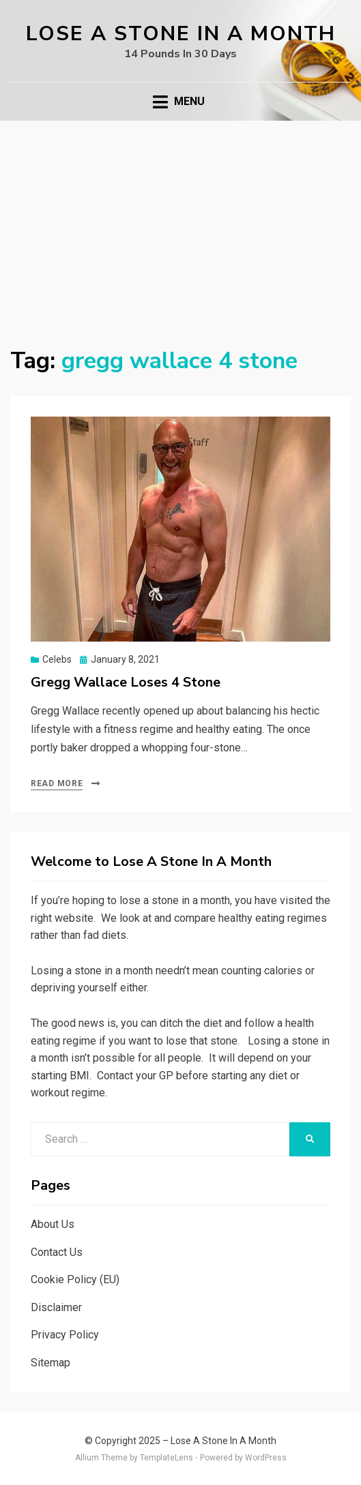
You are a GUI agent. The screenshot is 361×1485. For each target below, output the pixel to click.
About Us (52, 1224)
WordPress (266, 1457)
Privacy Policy (65, 1334)
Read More (57, 783)
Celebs (57, 659)
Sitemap (50, 1362)
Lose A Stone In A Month (181, 34)
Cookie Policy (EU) (75, 1279)
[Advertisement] (180, 222)
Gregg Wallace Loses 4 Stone (125, 682)
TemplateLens (166, 1457)
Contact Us (57, 1252)
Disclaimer (56, 1307)
